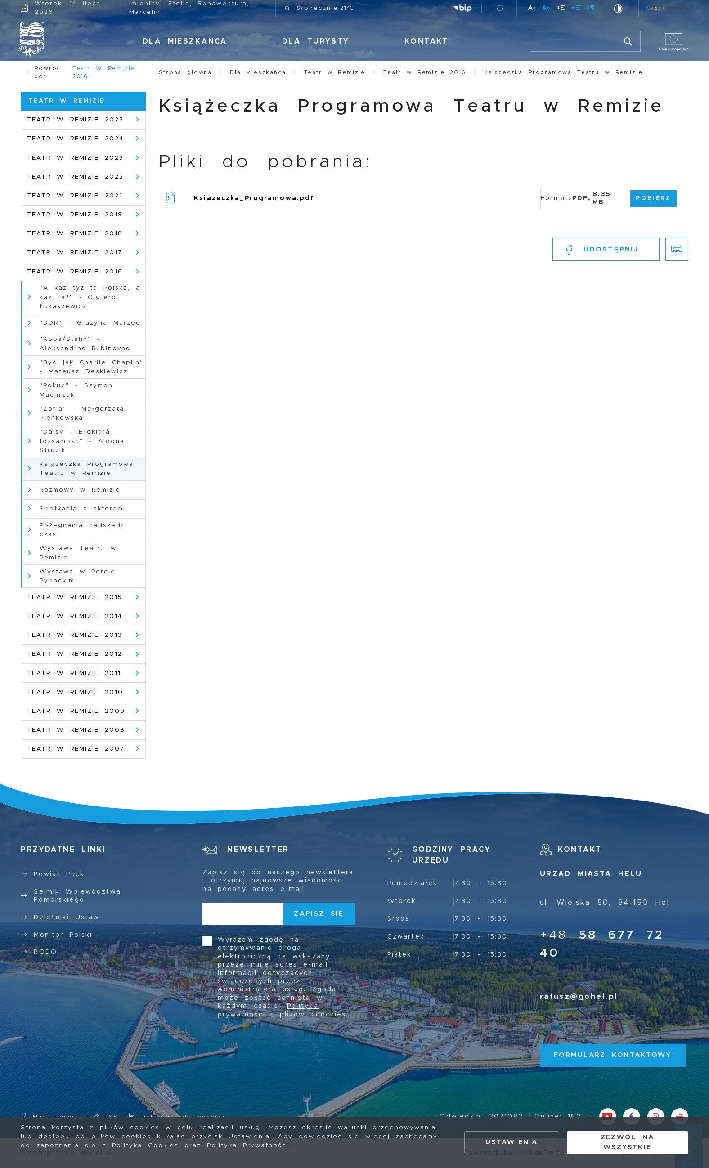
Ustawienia (511, 1142)
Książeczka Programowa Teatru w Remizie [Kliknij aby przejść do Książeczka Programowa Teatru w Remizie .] (87, 468)
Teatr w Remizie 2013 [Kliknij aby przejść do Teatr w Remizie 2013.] (74, 635)
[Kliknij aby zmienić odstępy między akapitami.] (591, 9)
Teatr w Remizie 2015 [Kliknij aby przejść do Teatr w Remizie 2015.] (74, 597)
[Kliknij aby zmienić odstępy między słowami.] (577, 9)
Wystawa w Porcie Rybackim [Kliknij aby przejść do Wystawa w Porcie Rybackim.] (78, 576)
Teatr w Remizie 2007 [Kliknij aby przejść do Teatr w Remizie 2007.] (76, 749)
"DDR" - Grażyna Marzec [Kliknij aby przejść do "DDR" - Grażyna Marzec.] (90, 323)
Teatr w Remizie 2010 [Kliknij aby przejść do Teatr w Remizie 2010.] (75, 692)
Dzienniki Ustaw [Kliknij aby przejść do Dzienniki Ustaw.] (66, 917)
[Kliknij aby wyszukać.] (628, 41)
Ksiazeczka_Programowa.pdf (254, 198)
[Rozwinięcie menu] (447, 855)
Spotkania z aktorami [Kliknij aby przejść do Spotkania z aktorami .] (83, 509)
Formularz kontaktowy (612, 1055)
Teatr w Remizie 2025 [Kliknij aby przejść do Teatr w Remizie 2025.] (75, 119)
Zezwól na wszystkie (628, 1142)
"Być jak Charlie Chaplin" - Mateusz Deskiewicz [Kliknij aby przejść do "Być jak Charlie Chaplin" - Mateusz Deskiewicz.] (92, 367)
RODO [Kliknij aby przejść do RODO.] (45, 952)
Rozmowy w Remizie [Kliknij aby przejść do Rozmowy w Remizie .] (80, 490)
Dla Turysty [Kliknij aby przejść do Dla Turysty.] (316, 41)
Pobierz (653, 198)
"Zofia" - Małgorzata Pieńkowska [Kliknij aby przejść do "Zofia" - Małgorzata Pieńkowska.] (82, 413)
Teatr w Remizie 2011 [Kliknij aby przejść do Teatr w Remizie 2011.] (74, 673)
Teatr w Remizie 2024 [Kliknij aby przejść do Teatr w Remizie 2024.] (75, 138)
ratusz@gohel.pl (579, 996)
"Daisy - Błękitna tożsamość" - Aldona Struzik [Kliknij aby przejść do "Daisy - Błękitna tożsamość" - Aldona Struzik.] (82, 441)
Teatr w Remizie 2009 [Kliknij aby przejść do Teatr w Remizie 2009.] (76, 711)
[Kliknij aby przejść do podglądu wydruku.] (676, 249)
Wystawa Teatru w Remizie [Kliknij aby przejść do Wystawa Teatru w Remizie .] (78, 552)
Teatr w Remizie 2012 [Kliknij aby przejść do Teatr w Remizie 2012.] (74, 654)
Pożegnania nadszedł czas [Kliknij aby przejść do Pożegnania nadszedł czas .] (82, 529)
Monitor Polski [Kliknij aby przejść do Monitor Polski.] (63, 935)
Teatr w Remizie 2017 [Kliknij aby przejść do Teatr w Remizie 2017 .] (74, 252)
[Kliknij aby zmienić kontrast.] (618, 8)
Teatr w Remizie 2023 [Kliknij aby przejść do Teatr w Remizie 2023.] (75, 158)
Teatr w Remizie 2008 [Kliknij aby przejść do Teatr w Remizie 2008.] (76, 730)
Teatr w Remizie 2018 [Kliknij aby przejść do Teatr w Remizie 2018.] (75, 233)
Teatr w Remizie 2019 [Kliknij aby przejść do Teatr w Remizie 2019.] (75, 214)
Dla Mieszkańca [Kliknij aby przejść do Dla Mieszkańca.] (185, 41)
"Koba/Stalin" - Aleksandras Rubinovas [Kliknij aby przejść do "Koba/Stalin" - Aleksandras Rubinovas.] (85, 343)
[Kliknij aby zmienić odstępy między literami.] (546, 9)
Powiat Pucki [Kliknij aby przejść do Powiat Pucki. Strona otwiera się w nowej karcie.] (60, 874)
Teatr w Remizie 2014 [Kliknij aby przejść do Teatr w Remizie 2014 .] (74, 616)
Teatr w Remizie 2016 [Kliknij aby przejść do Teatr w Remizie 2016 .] (75, 272)
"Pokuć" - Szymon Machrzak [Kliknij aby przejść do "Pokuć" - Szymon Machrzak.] (76, 390)
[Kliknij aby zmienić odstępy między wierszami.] (561, 9)
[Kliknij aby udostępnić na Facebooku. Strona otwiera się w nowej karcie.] (606, 249)
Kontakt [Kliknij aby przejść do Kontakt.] (426, 41)
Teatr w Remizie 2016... (103, 72)
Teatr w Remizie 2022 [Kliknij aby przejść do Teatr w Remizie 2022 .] (75, 177)
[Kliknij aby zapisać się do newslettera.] (319, 914)
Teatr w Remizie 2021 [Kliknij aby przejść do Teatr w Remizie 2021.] (74, 195)
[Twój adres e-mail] (242, 914)
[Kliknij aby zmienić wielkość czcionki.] (532, 9)
